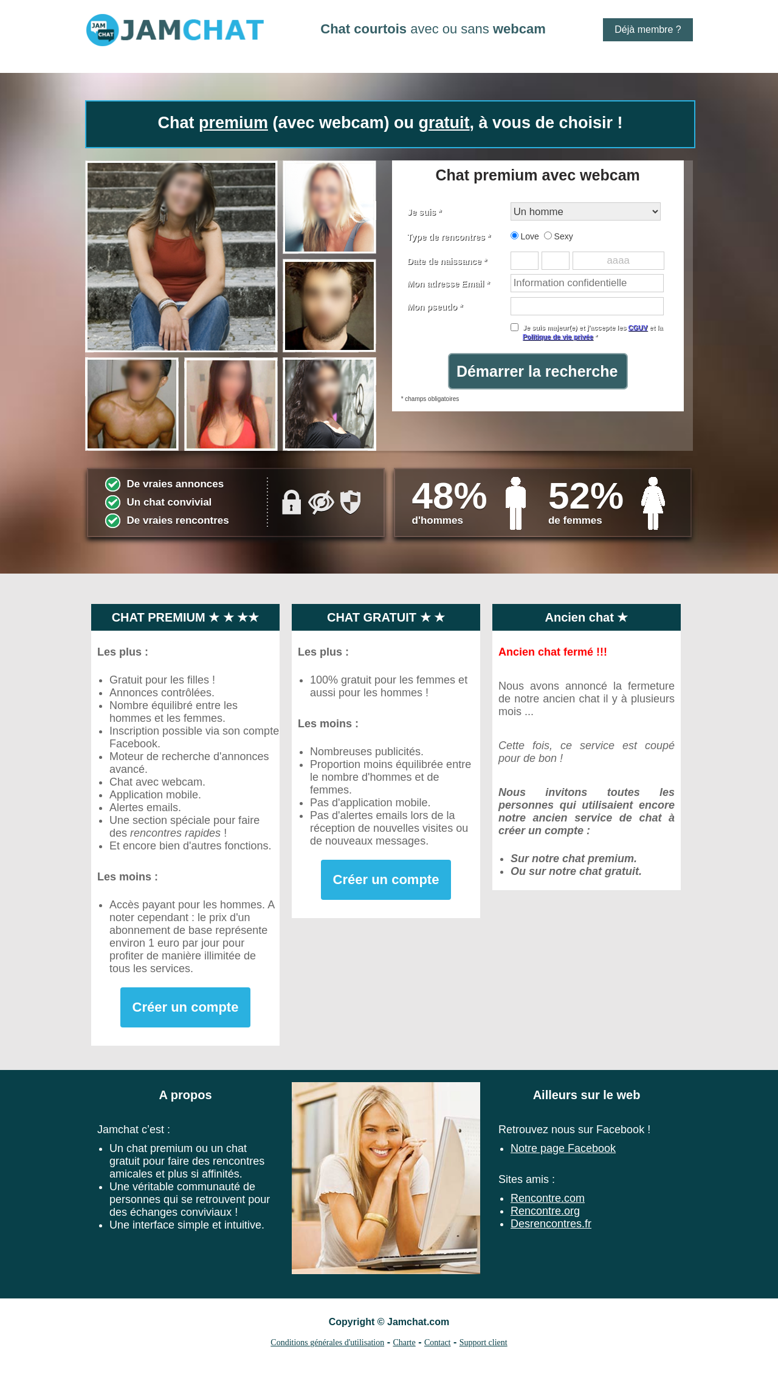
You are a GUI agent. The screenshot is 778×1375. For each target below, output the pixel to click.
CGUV (637, 327)
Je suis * (424, 212)
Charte (404, 1342)
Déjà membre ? (647, 29)
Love (525, 236)
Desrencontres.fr (551, 1224)
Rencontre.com (548, 1198)
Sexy (558, 236)
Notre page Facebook (563, 1148)
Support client (484, 1342)
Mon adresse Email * (448, 284)
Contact (437, 1342)
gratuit (444, 123)
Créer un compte (186, 1007)
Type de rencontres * (449, 237)
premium (233, 123)
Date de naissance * (447, 261)
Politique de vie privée (558, 336)
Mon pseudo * (435, 307)
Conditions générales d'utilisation (327, 1342)
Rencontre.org (545, 1211)
